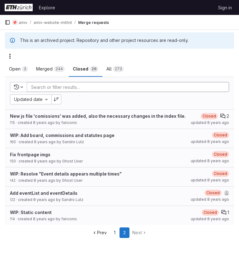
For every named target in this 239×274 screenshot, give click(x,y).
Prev (99, 232)
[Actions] (10, 56)
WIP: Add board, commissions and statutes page (62, 135)
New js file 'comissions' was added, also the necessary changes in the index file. (98, 116)
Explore (47, 7)
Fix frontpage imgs (30, 154)
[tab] (18, 69)
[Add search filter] (130, 87)
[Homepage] (18, 7)
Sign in (225, 7)
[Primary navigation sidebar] (7, 22)
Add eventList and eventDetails (43, 193)
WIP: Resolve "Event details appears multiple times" (66, 173)
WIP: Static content (31, 212)
